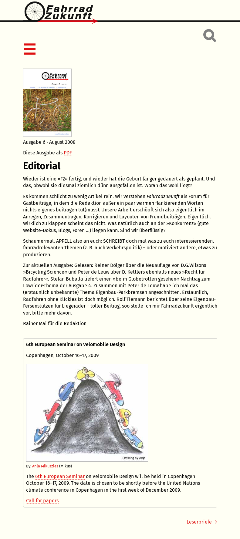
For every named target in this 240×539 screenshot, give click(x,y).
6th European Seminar (60, 476)
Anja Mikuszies (44, 466)
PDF (68, 153)
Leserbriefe (199, 522)
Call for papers (42, 501)
